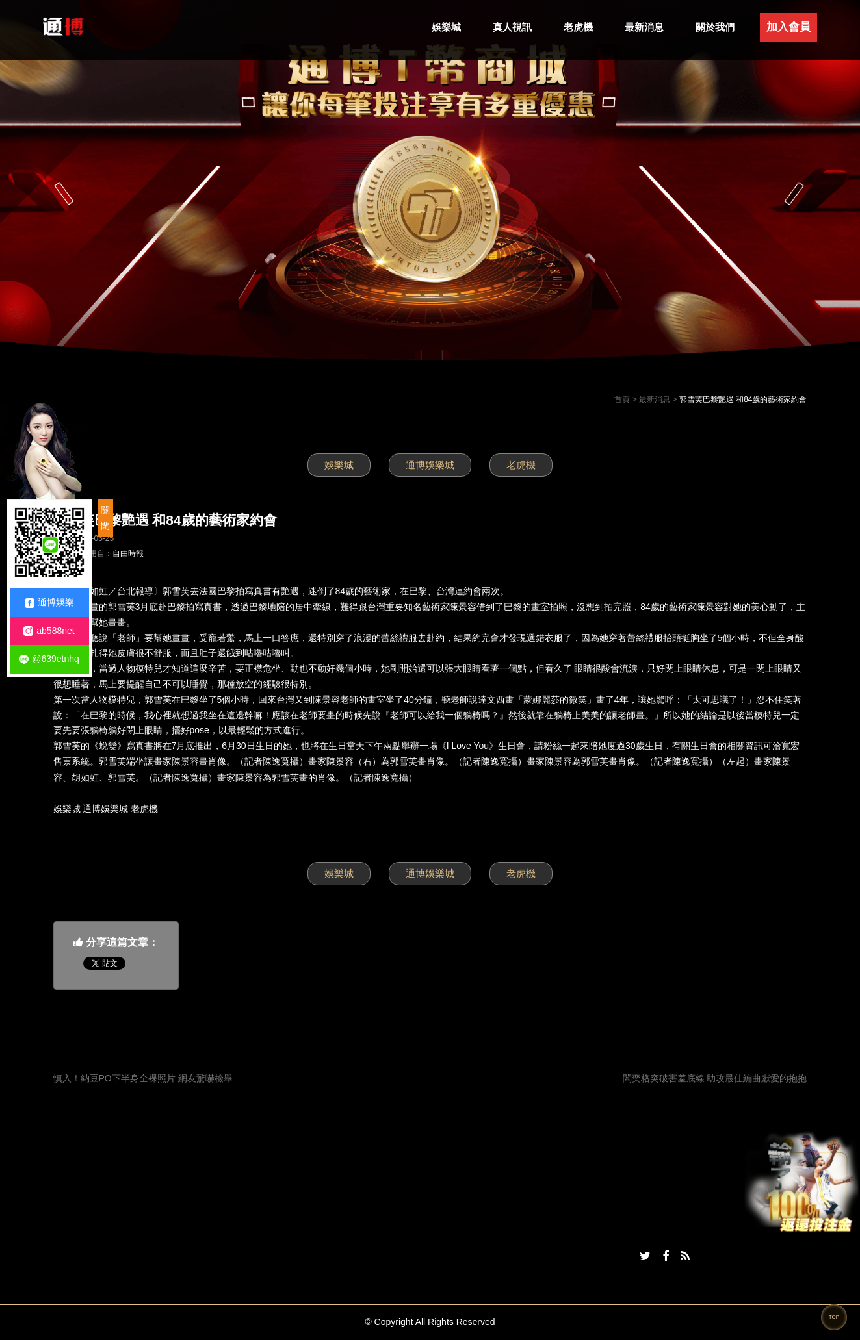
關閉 (105, 518)
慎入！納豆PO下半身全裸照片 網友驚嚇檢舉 (143, 1078)
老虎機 (578, 26)
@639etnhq (49, 658)
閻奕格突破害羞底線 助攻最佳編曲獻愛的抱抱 (715, 1078)
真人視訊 (512, 26)
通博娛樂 (49, 602)
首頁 (622, 399)
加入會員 (788, 27)
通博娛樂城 (430, 464)
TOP (834, 1317)
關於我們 (715, 26)
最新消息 (644, 26)
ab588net (48, 631)
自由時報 (128, 553)
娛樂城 (446, 26)
